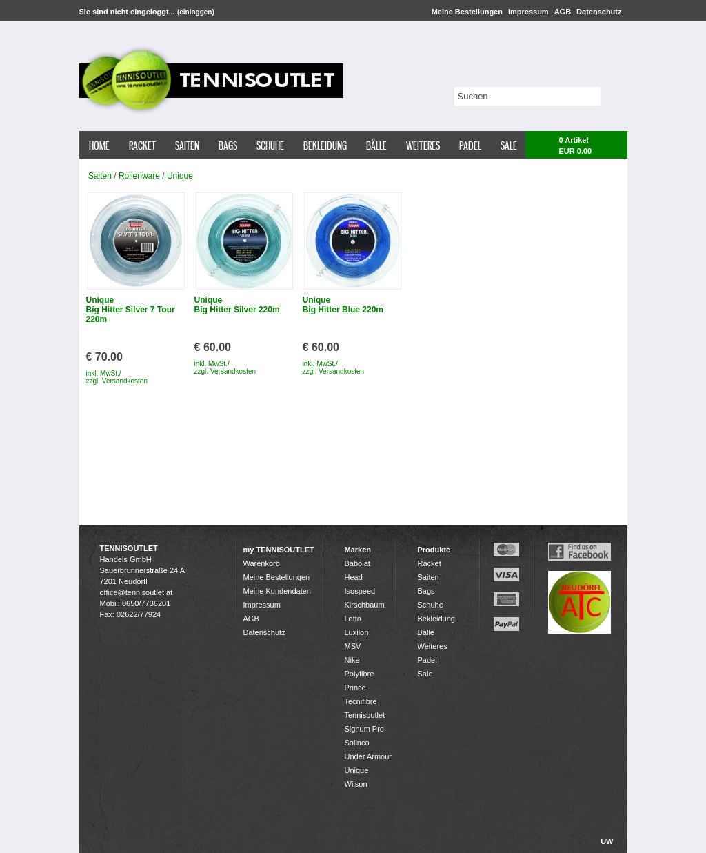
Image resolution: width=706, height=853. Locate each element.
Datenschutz (598, 12)
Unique (180, 176)
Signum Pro (364, 729)
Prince (355, 687)
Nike (352, 660)
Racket (142, 145)
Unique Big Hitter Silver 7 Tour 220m (130, 309)
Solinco (357, 743)
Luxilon (357, 632)
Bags (228, 145)
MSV (353, 646)
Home (99, 145)
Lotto (353, 618)
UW (607, 841)
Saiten (187, 145)
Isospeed (360, 591)
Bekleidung (325, 145)
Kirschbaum (365, 605)
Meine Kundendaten (277, 591)
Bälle (376, 145)
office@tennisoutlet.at (136, 592)
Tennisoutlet (365, 715)
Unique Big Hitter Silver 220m (237, 304)
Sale (509, 145)
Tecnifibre (361, 701)
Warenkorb (261, 563)
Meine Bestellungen (467, 12)
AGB (562, 12)
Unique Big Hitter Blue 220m (343, 304)
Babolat (357, 563)
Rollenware (139, 176)
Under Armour (368, 756)
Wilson (356, 784)
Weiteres (423, 145)
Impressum (528, 12)
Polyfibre (359, 674)
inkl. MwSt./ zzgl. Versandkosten (117, 377)
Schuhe (270, 145)
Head (354, 577)
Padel (470, 145)
